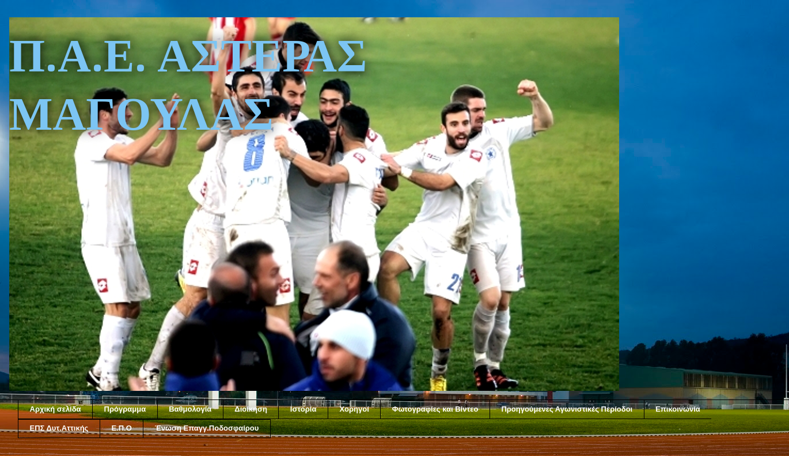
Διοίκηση (250, 409)
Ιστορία (303, 409)
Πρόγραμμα (125, 409)
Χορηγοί (354, 409)
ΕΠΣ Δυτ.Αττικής (59, 428)
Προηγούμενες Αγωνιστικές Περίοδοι (566, 409)
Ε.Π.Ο (121, 428)
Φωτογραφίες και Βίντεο (435, 409)
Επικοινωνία (677, 409)
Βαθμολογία (190, 409)
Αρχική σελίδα (55, 409)
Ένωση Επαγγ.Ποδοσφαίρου (207, 428)
